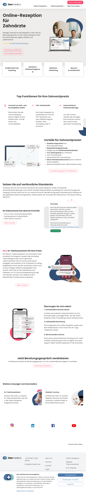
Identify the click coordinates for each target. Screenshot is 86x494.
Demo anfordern (75, 2)
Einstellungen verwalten (70, 480)
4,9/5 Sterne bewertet (20, 43)
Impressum (30, 491)
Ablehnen (70, 484)
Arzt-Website (71, 468)
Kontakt (48, 466)
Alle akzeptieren (70, 475)
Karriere (48, 462)
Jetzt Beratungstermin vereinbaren (63, 171)
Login (47, 469)
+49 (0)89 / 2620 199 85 (31, 459)
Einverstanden (55, 231)
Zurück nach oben (75, 444)
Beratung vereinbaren (12, 50)
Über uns (48, 458)
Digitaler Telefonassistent (72, 463)
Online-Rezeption (72, 458)
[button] (41, 6)
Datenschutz (21, 491)
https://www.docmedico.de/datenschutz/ (64, 227)
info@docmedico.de (32, 464)
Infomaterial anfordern (13, 53)
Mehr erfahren (9, 223)
